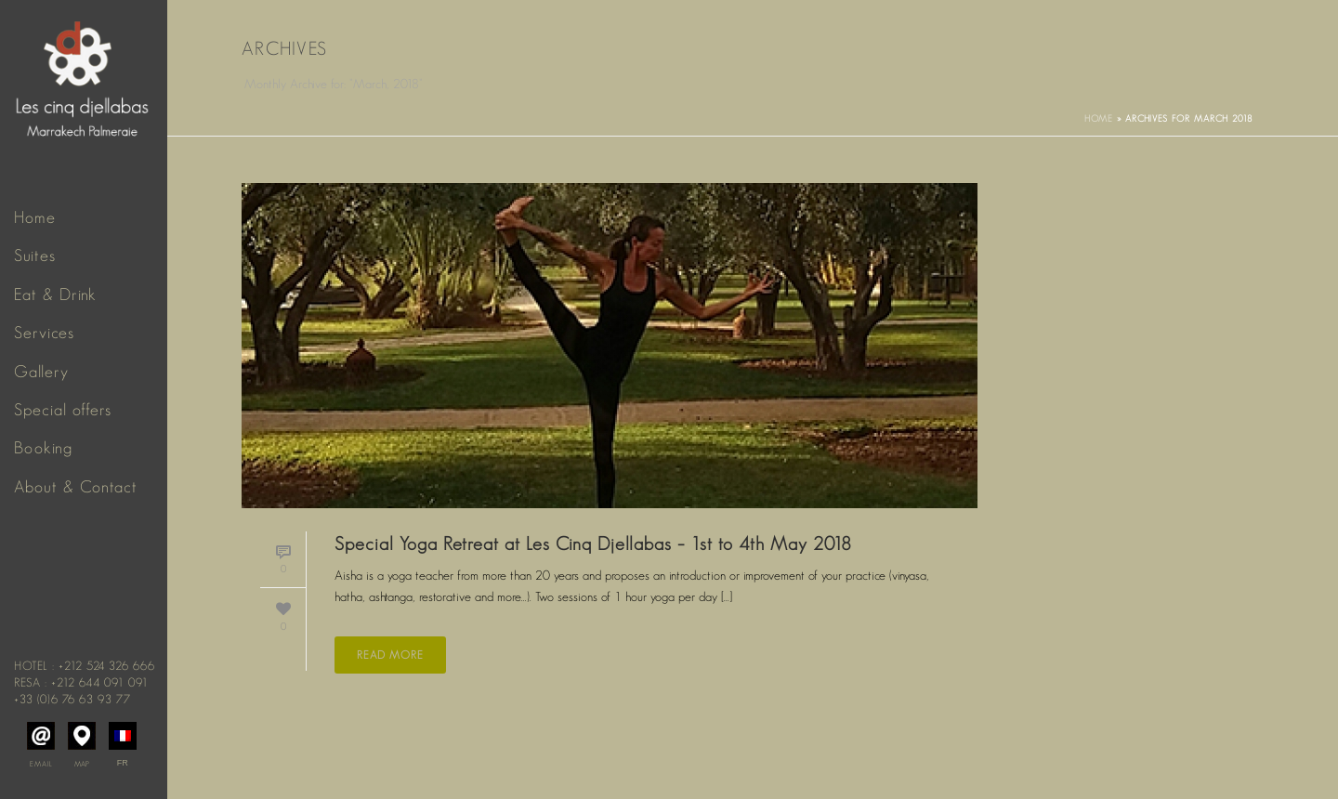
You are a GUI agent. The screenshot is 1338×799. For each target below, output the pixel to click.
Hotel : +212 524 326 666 (84, 666)
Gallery (41, 371)
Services (44, 332)
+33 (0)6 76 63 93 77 (72, 699)
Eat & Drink (55, 294)
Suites (35, 255)
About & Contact (76, 487)
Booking (43, 448)
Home (35, 217)
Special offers (63, 409)
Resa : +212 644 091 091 (81, 682)
